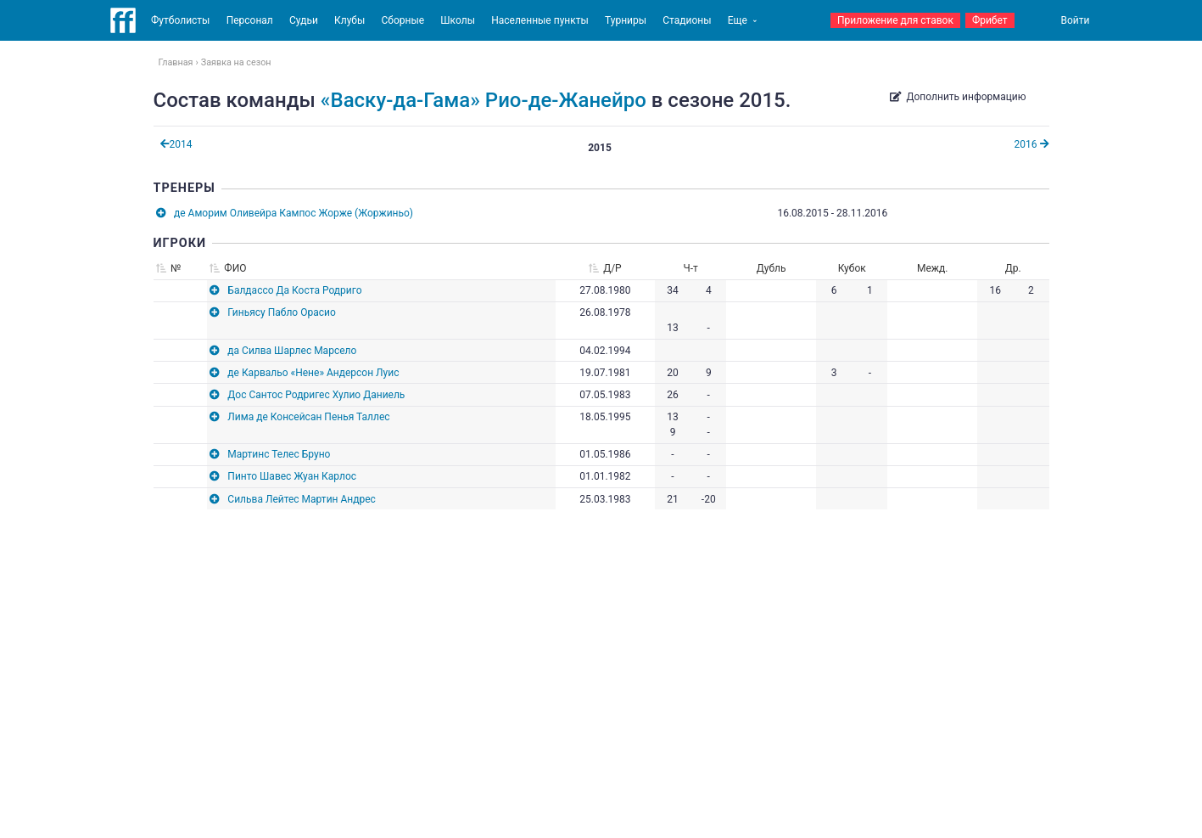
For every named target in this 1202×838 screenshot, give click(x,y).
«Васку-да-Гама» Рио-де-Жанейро (483, 100)
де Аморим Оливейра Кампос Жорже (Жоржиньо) (293, 213)
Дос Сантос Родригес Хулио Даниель (316, 395)
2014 (176, 144)
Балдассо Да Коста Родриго (294, 290)
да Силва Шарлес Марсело (291, 351)
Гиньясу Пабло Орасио (281, 312)
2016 (1032, 144)
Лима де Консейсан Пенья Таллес (308, 417)
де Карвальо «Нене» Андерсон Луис (313, 373)
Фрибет (990, 20)
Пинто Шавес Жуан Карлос (291, 476)
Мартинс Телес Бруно (278, 454)
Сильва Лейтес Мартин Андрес (301, 499)
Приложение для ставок (895, 20)
